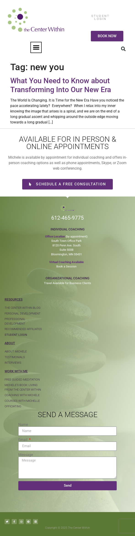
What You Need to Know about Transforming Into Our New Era (60, 85)
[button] (36, 47)
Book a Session (66, 266)
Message (25, 455)
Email (23, 440)
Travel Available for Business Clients (67, 283)
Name (23, 425)
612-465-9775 (67, 218)
